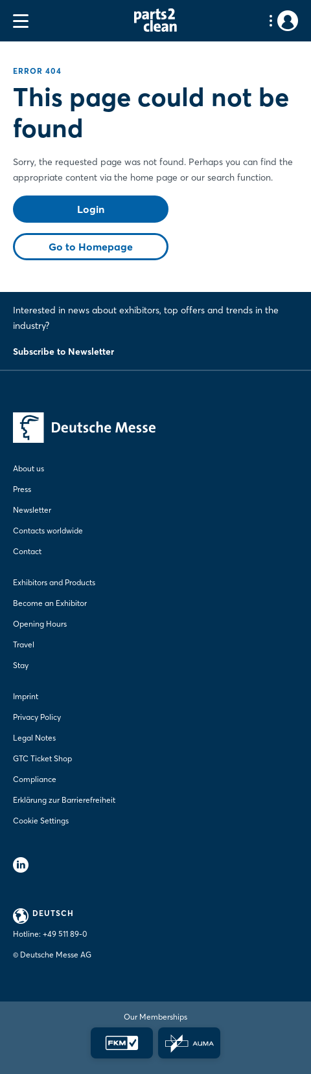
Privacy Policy (37, 717)
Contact (27, 551)
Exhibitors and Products (54, 582)
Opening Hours (40, 624)
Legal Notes (34, 738)
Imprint (25, 696)
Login (90, 209)
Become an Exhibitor (50, 603)
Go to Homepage (91, 246)
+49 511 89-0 (65, 934)
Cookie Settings (41, 820)
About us (28, 468)
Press (22, 489)
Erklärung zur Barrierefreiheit (64, 800)
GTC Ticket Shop (42, 758)
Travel (23, 644)
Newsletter (32, 510)
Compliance (34, 779)
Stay (21, 665)
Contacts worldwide (48, 530)
